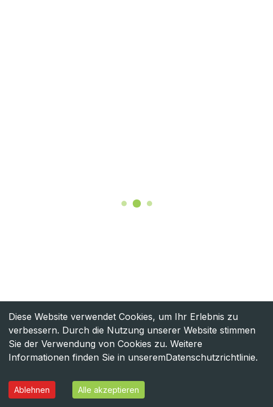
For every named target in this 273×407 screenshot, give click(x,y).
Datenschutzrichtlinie (210, 357)
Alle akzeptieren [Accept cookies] (108, 390)
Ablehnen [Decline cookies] (32, 390)
